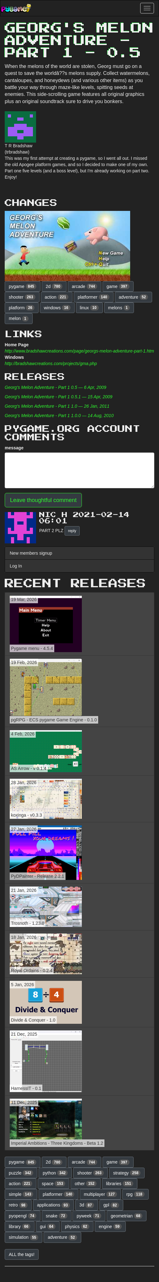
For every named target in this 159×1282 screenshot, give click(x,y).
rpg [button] (135, 1194)
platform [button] (21, 308)
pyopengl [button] (22, 1216)
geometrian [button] (126, 1216)
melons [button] (119, 308)
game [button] (118, 286)
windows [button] (57, 308)
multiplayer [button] (100, 1194)
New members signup (31, 553)
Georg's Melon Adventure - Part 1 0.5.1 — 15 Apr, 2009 (58, 396)
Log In (16, 565)
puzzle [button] (21, 1173)
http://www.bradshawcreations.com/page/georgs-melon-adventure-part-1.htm (79, 350)
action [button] (56, 297)
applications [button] (53, 1205)
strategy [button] (127, 1173)
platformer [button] (93, 297)
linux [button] (89, 308)
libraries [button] (119, 1183)
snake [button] (56, 1216)
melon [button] (19, 319)
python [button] (55, 1173)
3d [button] (86, 1205)
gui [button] (48, 1226)
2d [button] (54, 286)
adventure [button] (133, 297)
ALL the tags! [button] (21, 1254)
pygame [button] (22, 286)
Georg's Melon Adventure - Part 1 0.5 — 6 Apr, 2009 (55, 387)
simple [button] (21, 1194)
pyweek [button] (89, 1216)
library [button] (19, 1226)
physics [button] (77, 1226)
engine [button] (110, 1226)
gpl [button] (111, 1205)
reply (72, 531)
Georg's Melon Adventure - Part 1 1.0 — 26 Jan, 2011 (57, 406)
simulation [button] (23, 1237)
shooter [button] (22, 297)
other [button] (86, 1183)
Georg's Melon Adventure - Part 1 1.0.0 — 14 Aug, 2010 (59, 415)
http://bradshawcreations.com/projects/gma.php (51, 363)
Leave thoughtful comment (43, 500)
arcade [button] (84, 286)
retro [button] (18, 1205)
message (14, 447)
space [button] (53, 1183)
